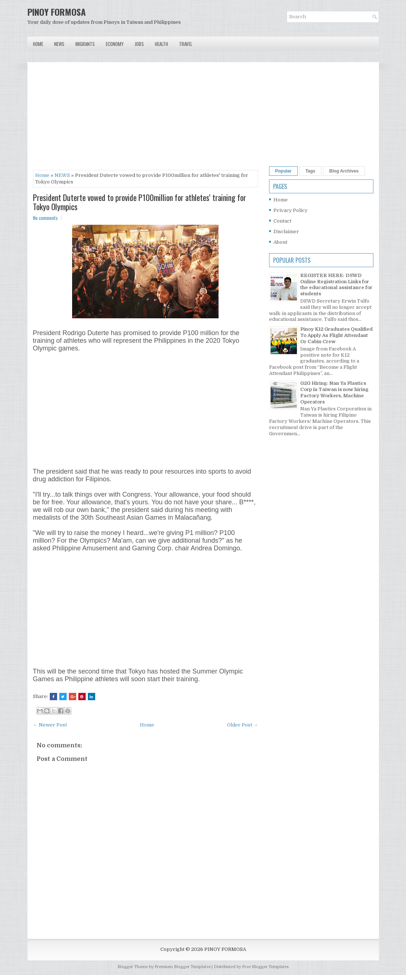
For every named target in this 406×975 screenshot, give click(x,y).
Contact (282, 221)
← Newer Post (50, 725)
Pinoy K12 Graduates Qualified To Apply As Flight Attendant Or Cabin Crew (336, 335)
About (280, 242)
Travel (185, 44)
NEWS (62, 175)
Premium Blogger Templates (182, 966)
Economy (115, 44)
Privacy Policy (290, 210)
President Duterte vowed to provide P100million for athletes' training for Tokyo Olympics (139, 201)
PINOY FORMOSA (56, 11)
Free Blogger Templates (265, 966)
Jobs (139, 44)
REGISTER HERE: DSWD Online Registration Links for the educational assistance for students (336, 285)
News (59, 44)
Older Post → (242, 725)
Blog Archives (343, 171)
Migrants (85, 44)
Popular (283, 171)
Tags (310, 171)
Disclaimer (286, 231)
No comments (45, 217)
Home (38, 44)
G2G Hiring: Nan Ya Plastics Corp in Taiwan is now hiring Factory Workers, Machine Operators (334, 392)
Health (161, 44)
